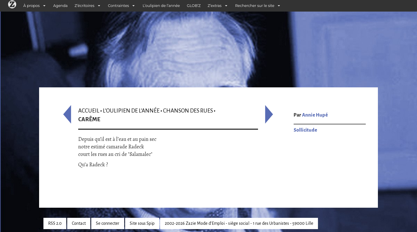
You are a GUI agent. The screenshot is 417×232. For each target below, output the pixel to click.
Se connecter (107, 223)
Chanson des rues (188, 111)
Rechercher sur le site (254, 5)
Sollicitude (305, 130)
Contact (79, 223)
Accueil (88, 111)
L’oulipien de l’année (161, 5)
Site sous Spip (142, 223)
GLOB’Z (194, 5)
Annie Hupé (315, 115)
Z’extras (215, 5)
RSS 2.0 (55, 223)
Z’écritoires (84, 5)
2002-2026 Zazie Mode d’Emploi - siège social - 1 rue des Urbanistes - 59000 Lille (239, 223)
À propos (31, 5)
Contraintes (118, 5)
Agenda (60, 5)
